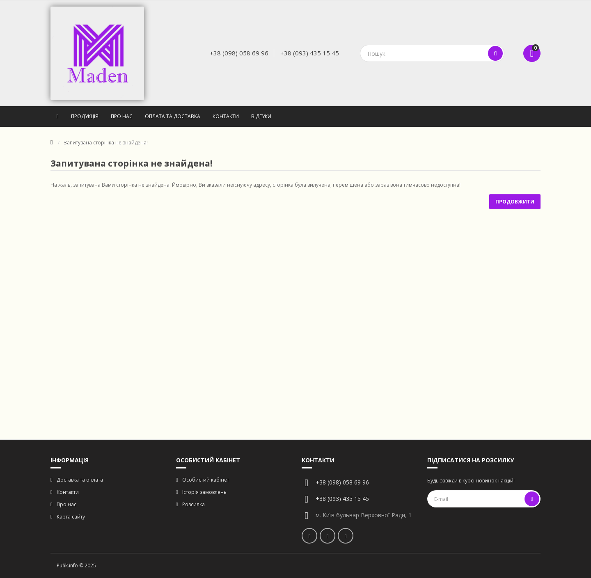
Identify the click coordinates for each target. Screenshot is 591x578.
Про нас (122, 116)
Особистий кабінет (205, 480)
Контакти (226, 116)
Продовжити (514, 201)
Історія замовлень (204, 492)
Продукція (84, 116)
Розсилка (193, 504)
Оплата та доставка (172, 116)
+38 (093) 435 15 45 (309, 53)
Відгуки (261, 116)
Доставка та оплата (80, 480)
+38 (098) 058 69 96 (239, 53)
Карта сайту (71, 517)
